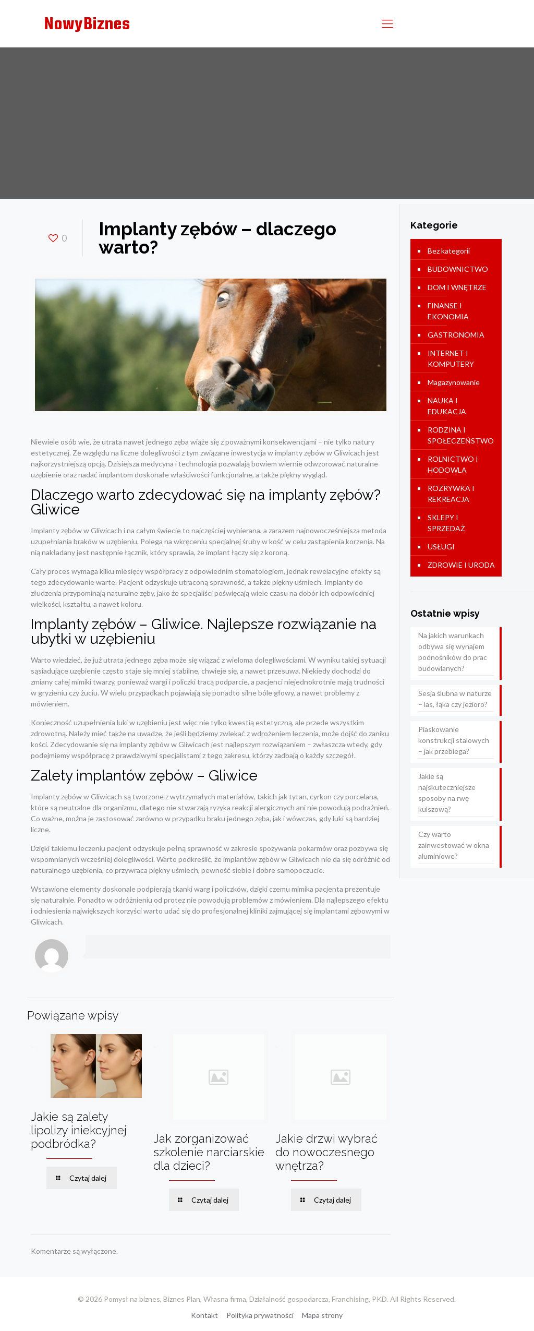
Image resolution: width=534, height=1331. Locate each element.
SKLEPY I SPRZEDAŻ (446, 523)
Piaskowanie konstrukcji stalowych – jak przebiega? (453, 740)
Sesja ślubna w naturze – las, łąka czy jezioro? (455, 699)
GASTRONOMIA (456, 334)
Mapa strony (322, 1315)
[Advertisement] (267, 126)
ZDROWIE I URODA (461, 564)
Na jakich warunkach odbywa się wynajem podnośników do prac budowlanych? (452, 652)
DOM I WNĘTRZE (457, 287)
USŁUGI (441, 546)
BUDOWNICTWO (458, 269)
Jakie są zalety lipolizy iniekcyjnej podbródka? (79, 1130)
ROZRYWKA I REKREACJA (451, 493)
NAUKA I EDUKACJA (447, 406)
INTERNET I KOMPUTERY (451, 358)
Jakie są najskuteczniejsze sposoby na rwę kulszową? (447, 792)
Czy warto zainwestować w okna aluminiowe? (453, 845)
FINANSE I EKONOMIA (448, 311)
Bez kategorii (449, 250)
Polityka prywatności (260, 1315)
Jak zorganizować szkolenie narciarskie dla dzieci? (208, 1152)
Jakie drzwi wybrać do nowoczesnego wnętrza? (326, 1152)
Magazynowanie (454, 382)
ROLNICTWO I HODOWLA (453, 464)
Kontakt (204, 1315)
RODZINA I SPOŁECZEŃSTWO (461, 435)
